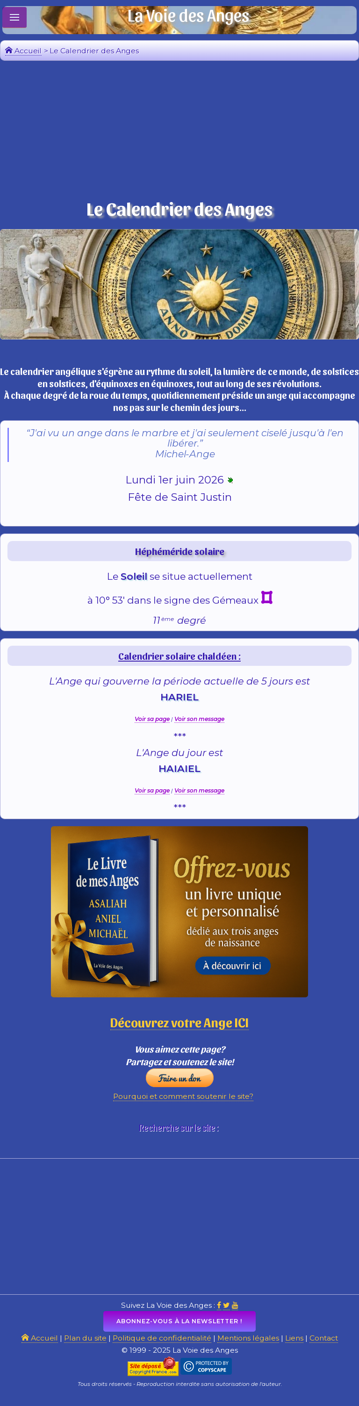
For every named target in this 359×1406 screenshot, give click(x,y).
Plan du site (82, 1345)
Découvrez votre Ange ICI (179, 1025)
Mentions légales (249, 1345)
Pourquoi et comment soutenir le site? (183, 1101)
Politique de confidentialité (161, 1345)
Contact (327, 1345)
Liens (296, 1345)
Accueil (23, 50)
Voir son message (199, 722)
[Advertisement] (179, 131)
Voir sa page (152, 722)
